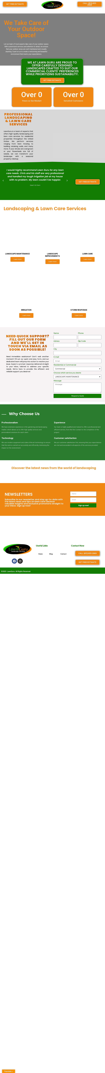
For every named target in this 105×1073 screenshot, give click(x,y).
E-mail (56, 357)
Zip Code (82, 341)
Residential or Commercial (65, 365)
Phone (80, 333)
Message (57, 381)
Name (56, 333)
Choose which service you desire (67, 373)
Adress (56, 341)
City (55, 349)
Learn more (18, 259)
